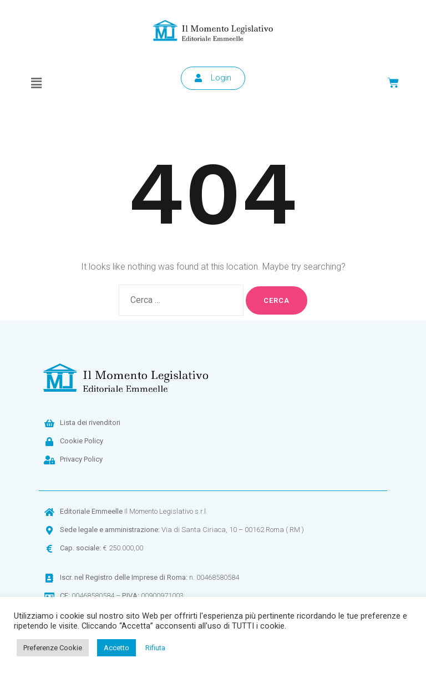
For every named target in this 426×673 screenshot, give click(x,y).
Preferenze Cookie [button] (52, 648)
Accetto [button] (116, 648)
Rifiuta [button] (155, 648)
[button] (36, 83)
